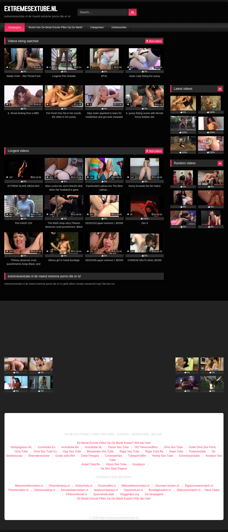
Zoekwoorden (119, 27)
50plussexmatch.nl (188, 489)
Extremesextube (189, 455)
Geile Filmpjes (90, 455)
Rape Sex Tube (129, 451)
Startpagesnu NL (21, 447)
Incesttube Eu (46, 447)
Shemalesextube (38, 455)
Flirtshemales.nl (18, 489)
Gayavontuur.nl (133, 489)
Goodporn (138, 464)
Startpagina (14, 27)
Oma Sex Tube (173, 447)
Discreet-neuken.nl (167, 485)
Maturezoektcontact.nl (29, 485)
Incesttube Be (70, 447)
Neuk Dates (212, 489)
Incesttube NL (93, 447)
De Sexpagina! (154, 494)
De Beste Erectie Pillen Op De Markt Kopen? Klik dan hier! (114, 442)
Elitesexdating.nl (44, 489)
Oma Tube (21, 451)
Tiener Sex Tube (118, 447)
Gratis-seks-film (65, 455)
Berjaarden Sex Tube (100, 451)
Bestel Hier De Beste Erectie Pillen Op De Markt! (56, 27)
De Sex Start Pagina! (114, 468)
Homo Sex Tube (116, 464)
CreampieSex (113, 455)
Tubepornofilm (137, 455)
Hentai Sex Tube (162, 455)
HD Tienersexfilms (146, 447)
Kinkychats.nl (84, 485)
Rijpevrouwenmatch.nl (199, 485)
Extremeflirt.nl (107, 485)
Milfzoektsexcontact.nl (135, 485)
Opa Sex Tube (72, 451)
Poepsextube (197, 451)
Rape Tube (176, 451)
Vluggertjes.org (129, 494)
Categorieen (97, 27)
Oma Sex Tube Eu (45, 451)
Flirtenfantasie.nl (59, 485)
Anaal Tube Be (91, 464)
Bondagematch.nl (160, 489)
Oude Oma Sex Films (202, 447)
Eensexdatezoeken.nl (74, 489)
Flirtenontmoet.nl (76, 494)
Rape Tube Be (154, 451)
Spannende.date (103, 494)
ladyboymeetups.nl (106, 489)
